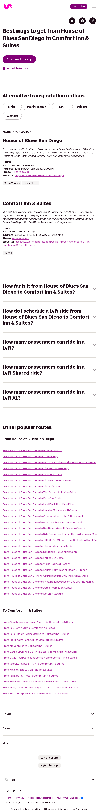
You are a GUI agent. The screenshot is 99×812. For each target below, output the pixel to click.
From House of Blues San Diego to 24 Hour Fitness (32, 474)
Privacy (20, 798)
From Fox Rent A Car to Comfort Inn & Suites (29, 628)
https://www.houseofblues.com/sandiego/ (39, 175)
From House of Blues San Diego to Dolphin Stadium (33, 593)
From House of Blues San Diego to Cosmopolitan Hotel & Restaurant (43, 516)
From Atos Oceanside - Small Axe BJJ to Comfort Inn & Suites (38, 622)
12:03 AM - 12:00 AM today (20, 231)
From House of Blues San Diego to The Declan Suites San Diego (40, 492)
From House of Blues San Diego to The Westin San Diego (36, 468)
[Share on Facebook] (82, 21)
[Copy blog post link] (92, 21)
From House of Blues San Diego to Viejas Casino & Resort (36, 564)
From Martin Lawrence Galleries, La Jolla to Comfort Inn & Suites (40, 651)
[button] (93, 6)
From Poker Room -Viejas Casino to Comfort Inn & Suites (36, 634)
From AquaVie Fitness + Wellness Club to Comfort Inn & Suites (39, 681)
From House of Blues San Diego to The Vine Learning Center (38, 546)
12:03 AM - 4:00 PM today (19, 165)
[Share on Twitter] (72, 21)
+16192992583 (20, 172)
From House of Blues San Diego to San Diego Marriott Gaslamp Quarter (44, 528)
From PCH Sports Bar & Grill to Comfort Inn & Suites (33, 640)
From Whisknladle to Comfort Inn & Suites (27, 669)
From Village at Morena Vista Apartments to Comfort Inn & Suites (40, 687)
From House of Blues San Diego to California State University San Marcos (45, 575)
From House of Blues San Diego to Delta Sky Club (32, 498)
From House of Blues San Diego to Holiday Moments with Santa (40, 510)
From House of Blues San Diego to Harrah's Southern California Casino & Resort (49, 462)
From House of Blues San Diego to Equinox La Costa (33, 558)
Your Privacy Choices (69, 798)
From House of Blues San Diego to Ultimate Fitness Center (37, 480)
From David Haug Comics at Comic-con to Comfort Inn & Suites (40, 657)
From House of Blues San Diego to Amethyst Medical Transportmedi (42, 522)
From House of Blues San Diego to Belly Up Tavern (32, 450)
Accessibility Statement (40, 798)
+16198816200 (20, 238)
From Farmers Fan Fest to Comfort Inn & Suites (30, 675)
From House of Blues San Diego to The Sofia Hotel (32, 486)
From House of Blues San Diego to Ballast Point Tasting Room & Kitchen (45, 569)
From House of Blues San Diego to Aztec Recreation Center (37, 587)
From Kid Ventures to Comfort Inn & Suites (27, 645)
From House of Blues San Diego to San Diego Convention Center (40, 552)
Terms (9, 798)
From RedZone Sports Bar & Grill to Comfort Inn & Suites (36, 693)
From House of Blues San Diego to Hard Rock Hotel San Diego (39, 504)
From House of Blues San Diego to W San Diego (30, 456)
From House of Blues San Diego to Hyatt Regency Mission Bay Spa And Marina (48, 581)
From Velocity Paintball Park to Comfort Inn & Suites (33, 663)
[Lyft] (8, 6)
